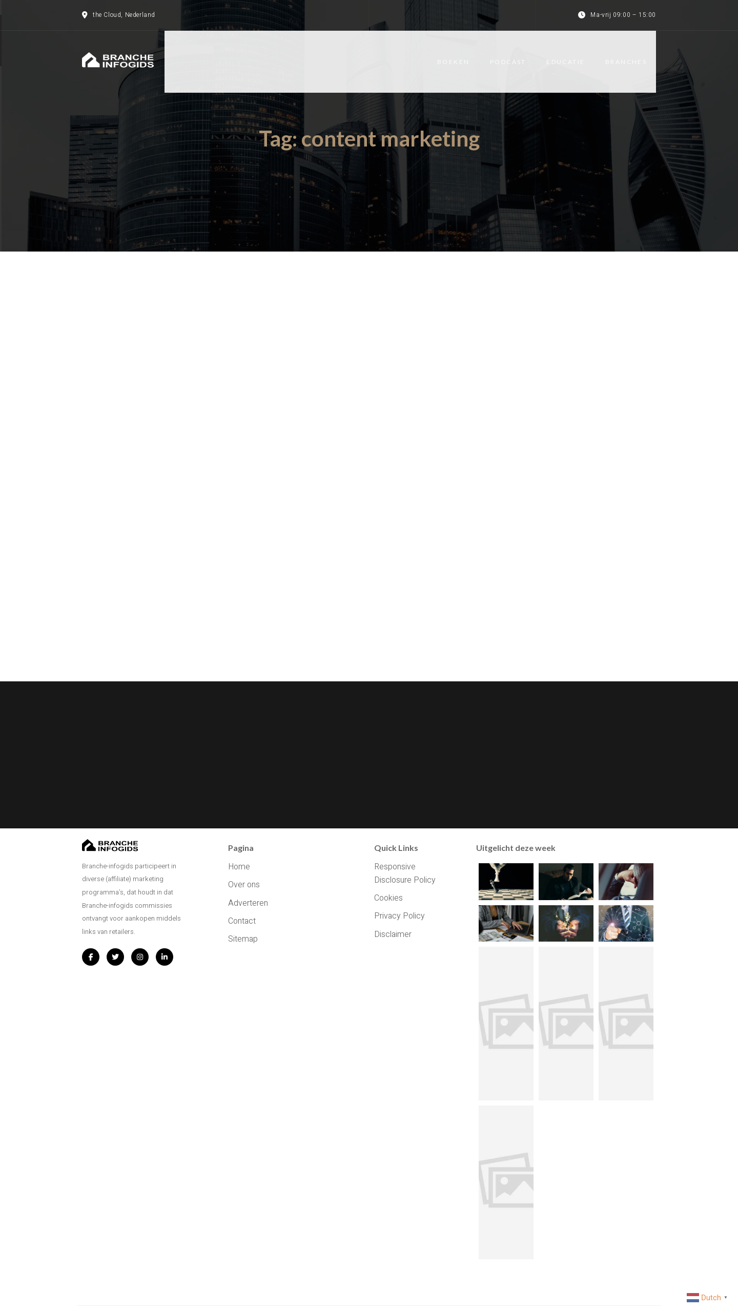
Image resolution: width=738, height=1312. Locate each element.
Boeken (461, 52)
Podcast (517, 52)
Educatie (575, 52)
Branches (635, 52)
